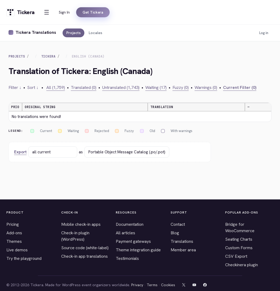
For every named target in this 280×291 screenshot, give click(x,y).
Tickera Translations (35, 32)
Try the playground (24, 258)
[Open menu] (46, 12)
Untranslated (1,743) (120, 87)
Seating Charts (238, 239)
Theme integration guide (138, 250)
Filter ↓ (15, 87)
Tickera (48, 56)
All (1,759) (55, 87)
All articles (125, 233)
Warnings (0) (206, 87)
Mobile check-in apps (81, 224)
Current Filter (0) (239, 87)
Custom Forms (239, 248)
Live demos (17, 250)
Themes (14, 241)
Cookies (168, 284)
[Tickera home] (20, 12)
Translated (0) (83, 87)
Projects (73, 32)
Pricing (12, 224)
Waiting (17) (156, 87)
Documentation (129, 224)
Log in (263, 33)
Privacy (137, 284)
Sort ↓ (32, 87)
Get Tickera (93, 12)
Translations (182, 241)
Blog (175, 233)
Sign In (64, 12)
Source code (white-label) (85, 248)
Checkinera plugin (241, 265)
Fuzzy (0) (180, 87)
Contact (178, 224)
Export (20, 152)
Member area (183, 250)
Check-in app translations (84, 256)
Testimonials (127, 258)
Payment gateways (133, 241)
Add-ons (14, 233)
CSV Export (236, 256)
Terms (152, 284)
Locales (95, 32)
